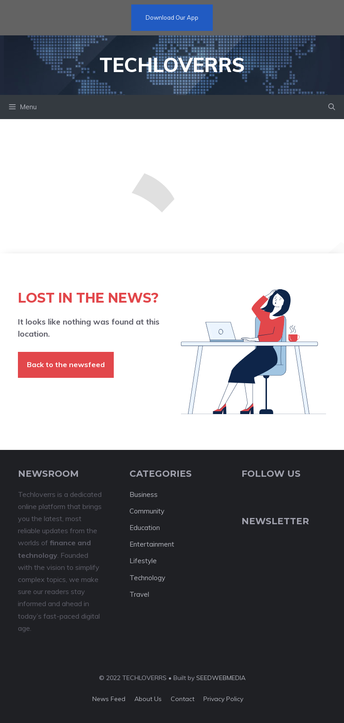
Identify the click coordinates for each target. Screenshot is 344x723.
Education (144, 527)
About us (148, 699)
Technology (147, 577)
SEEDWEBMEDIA (220, 678)
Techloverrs (172, 64)
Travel (139, 594)
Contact (182, 699)
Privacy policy (223, 699)
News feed (108, 699)
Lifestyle (143, 560)
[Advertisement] (172, 186)
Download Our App (172, 17)
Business (143, 494)
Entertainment (151, 544)
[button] (331, 107)
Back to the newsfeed (66, 364)
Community (146, 511)
